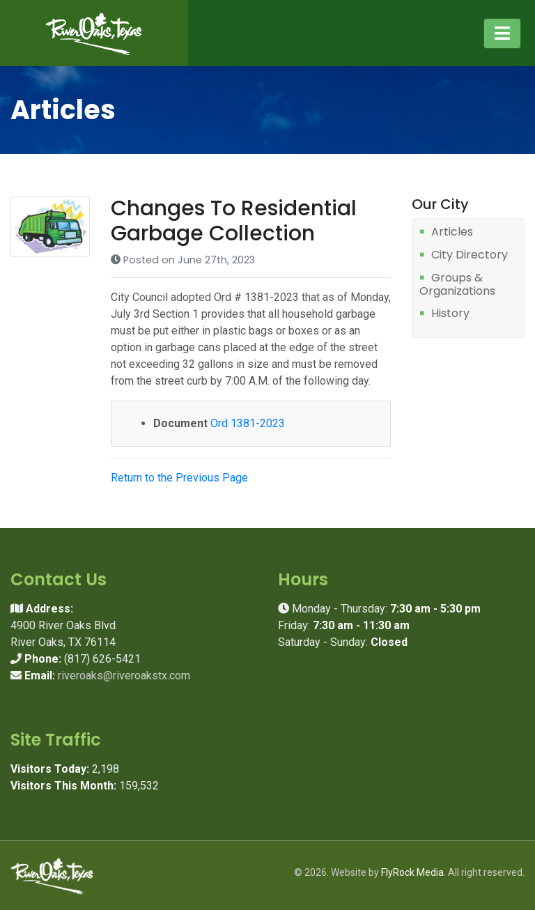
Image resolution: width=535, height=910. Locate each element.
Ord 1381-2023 (247, 423)
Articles (452, 232)
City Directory (469, 255)
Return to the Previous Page (179, 477)
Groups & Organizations (457, 285)
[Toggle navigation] (502, 33)
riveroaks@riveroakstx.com (124, 675)
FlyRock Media (412, 872)
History (450, 314)
